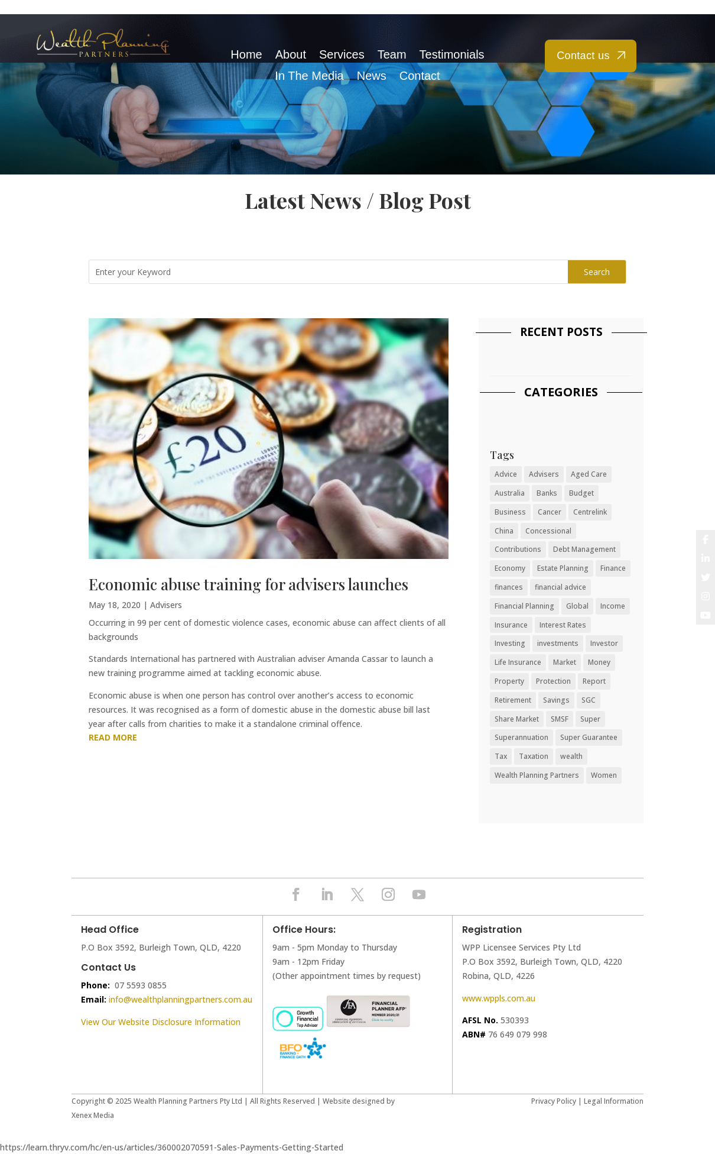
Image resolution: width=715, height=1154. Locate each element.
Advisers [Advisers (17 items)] (544, 474)
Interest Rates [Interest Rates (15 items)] (563, 625)
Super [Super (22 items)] (590, 719)
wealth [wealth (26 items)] (571, 756)
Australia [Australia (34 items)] (510, 493)
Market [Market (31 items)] (564, 662)
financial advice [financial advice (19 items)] (560, 587)
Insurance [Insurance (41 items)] (511, 625)
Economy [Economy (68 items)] (510, 568)
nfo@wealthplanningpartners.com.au (181, 999)
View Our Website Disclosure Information (162, 1021)
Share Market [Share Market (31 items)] (517, 719)
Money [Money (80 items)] (599, 662)
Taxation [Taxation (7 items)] (533, 756)
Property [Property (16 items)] (509, 681)
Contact (419, 76)
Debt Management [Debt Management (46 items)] (584, 549)
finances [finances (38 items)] (509, 587)
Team (392, 55)
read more (113, 737)
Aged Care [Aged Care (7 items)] (589, 474)
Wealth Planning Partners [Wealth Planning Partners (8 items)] (537, 775)
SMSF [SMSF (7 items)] (559, 719)
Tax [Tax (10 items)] (501, 756)
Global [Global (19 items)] (577, 606)
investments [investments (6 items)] (557, 643)
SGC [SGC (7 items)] (588, 700)
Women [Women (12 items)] (604, 775)
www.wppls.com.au (498, 998)
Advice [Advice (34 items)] (506, 474)
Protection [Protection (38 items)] (553, 681)
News (371, 76)
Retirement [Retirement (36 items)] (513, 700)
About (290, 55)
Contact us (583, 56)
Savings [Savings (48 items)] (556, 700)
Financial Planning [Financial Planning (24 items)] (524, 606)
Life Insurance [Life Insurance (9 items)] (518, 662)
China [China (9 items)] (504, 531)
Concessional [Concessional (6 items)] (548, 531)
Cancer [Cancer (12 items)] (549, 512)
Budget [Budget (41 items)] (581, 493)
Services (342, 55)
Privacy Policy (553, 1101)
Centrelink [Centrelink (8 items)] (590, 512)
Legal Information (614, 1101)
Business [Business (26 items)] (510, 512)
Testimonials (452, 55)
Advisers (166, 604)
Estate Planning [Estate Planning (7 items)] (563, 568)
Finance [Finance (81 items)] (613, 568)
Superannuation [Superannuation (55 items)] (521, 737)
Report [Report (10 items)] (594, 681)
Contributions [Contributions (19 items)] (518, 549)
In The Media (309, 76)
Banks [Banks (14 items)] (547, 493)
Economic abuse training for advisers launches (248, 584)
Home (246, 55)
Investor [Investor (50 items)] (604, 643)
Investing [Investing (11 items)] (510, 643)
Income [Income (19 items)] (612, 606)
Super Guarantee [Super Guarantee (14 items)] (589, 737)
